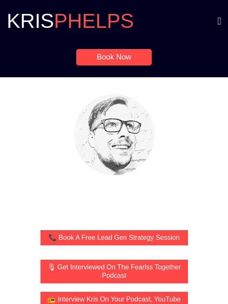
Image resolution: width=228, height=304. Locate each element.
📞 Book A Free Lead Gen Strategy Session (114, 237)
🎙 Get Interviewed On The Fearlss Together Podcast (114, 271)
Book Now (114, 57)
